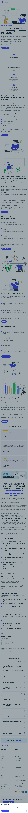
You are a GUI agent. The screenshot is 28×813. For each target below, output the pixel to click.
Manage (22, 810)
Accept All (5, 810)
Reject (14, 810)
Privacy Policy (14, 808)
